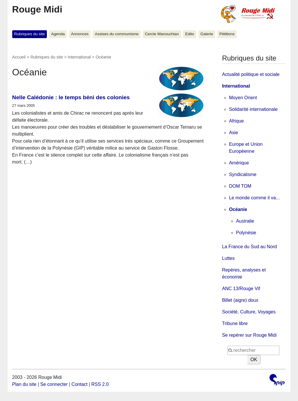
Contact (80, 384)
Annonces (79, 34)
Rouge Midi (37, 9)
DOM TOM (240, 186)
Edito (189, 34)
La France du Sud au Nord (249, 246)
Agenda (58, 34)
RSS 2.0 (100, 384)
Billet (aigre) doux (240, 300)
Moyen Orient (243, 97)
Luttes (228, 258)
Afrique (236, 120)
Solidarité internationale (253, 109)
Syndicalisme (242, 174)
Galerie (207, 34)
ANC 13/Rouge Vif (241, 288)
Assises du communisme (117, 34)
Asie (233, 132)
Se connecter (54, 384)
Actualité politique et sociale (250, 74)
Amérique (239, 162)
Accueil (19, 57)
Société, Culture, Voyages (249, 311)
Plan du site (24, 384)
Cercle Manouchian (162, 34)
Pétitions (227, 34)
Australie (245, 221)
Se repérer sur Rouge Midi (249, 335)
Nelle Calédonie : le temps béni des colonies (71, 97)
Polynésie (246, 232)
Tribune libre (235, 323)
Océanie (238, 209)
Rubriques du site (29, 34)
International (79, 57)
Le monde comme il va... (254, 197)
